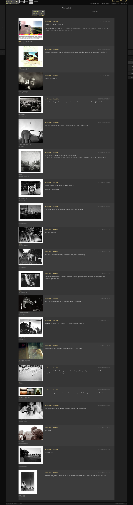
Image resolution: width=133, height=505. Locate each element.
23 (132, 73)
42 (132, 77)
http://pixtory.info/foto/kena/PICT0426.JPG (63, 158)
